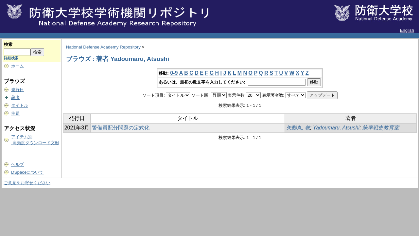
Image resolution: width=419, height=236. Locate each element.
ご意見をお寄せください (27, 182)
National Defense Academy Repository (103, 47)
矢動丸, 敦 (298, 127)
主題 (15, 113)
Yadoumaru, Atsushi (336, 127)
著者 (15, 97)
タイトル (19, 105)
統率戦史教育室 (380, 127)
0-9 (174, 73)
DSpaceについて (27, 172)
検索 (8, 44)
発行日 (17, 89)
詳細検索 (11, 58)
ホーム (17, 66)
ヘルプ (17, 164)
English (407, 30)
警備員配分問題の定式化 (120, 127)
